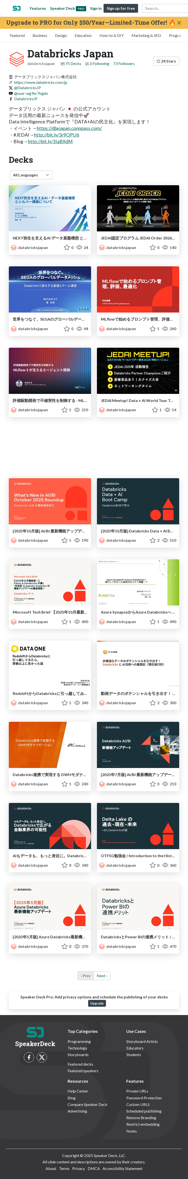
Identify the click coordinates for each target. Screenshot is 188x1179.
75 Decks (73, 63)
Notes (131, 1131)
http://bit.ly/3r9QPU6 (56, 135)
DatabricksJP (25, 98)
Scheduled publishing (144, 1111)
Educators (134, 1048)
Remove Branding (141, 1117)
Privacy (78, 1168)
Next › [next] (102, 975)
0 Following (99, 63)
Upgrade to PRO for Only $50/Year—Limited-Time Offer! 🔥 (91, 22)
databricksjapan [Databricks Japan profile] (29, 247)
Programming (79, 1041)
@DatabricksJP (27, 87)
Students (133, 1054)
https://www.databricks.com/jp (40, 82)
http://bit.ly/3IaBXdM (50, 141)
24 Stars (166, 61)
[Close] (179, 23)
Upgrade (97, 1003)
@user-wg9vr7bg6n (31, 93)
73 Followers (124, 63)
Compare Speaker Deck (87, 1104)
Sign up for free (121, 8)
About (51, 1168)
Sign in (96, 8)
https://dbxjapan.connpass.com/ (69, 128)
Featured (17, 35)
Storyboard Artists (142, 1041)
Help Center (78, 1091)
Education (83, 35)
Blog (72, 1097)
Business (40, 35)
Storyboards (78, 1054)
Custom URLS (138, 1104)
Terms (64, 1168)
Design (61, 35)
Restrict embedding (143, 1124)
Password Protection (144, 1097)
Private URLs (137, 1091)
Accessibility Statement (122, 1168)
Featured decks (80, 1064)
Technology (77, 1048)
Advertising (77, 1111)
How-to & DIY (111, 35)
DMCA (94, 1168)
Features (38, 8)
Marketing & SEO (146, 35)
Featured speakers (83, 1070)
